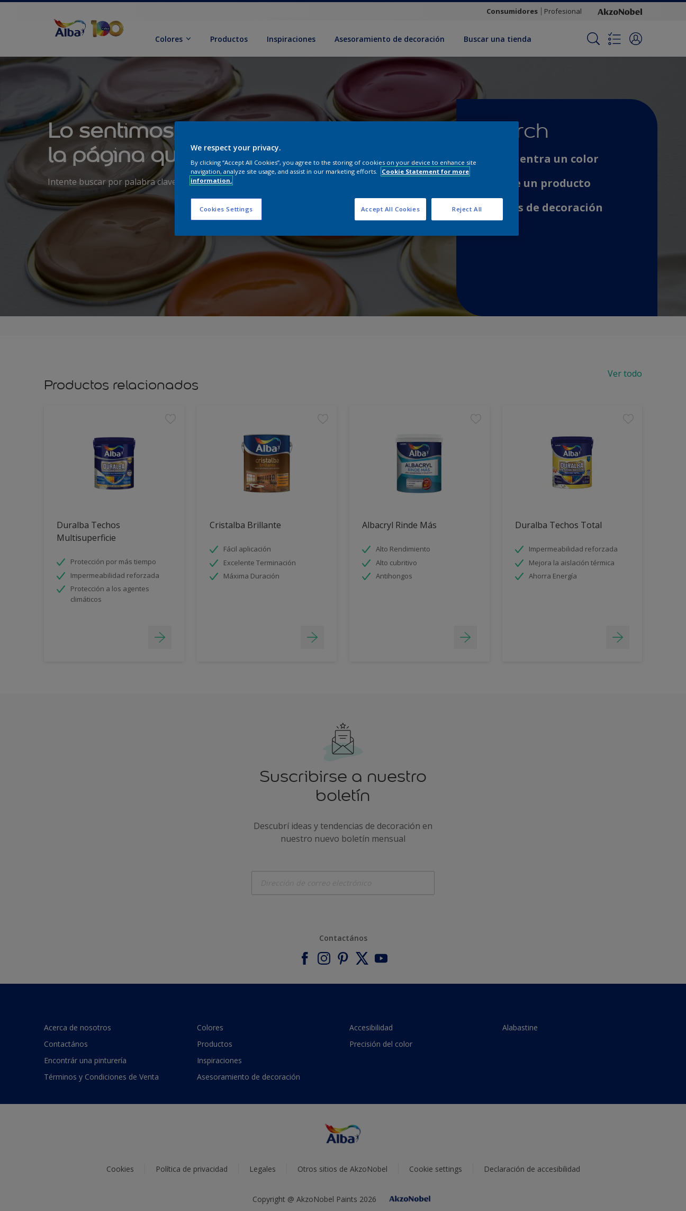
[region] (347, 178)
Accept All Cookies (390, 209)
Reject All (467, 209)
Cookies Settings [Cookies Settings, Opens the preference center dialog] (226, 209)
